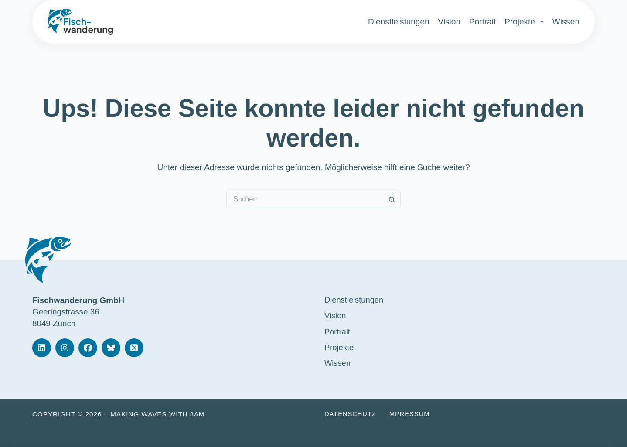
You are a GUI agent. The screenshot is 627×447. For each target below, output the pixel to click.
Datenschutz (351, 414)
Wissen (565, 21)
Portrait (482, 21)
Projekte (524, 22)
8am (197, 414)
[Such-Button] (392, 199)
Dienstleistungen (398, 21)
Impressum (411, 414)
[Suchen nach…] (304, 199)
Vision (449, 21)
